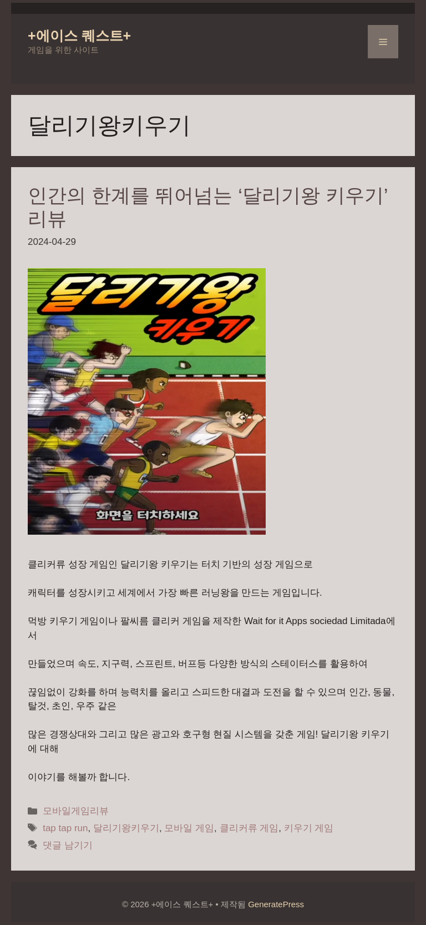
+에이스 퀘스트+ (79, 35)
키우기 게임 (309, 828)
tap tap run (65, 828)
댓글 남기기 (68, 845)
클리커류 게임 (249, 828)
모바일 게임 (189, 828)
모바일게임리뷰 (76, 811)
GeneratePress (276, 904)
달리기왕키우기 (126, 828)
